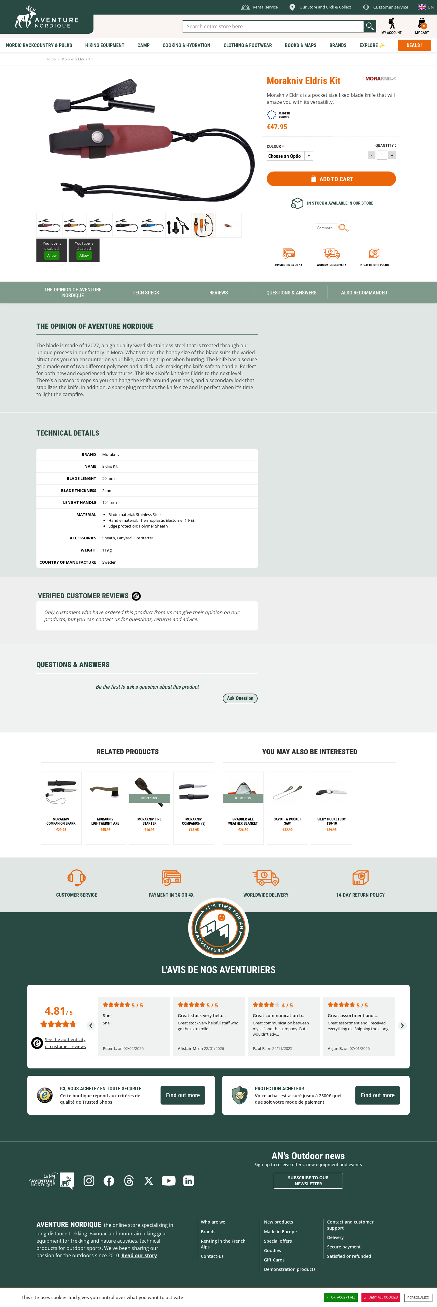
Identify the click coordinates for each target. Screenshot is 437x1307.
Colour (274, 146)
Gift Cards (274, 1260)
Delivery (335, 1237)
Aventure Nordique (68, 1224)
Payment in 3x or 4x (288, 264)
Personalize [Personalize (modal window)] (418, 1297)
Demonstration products (290, 1269)
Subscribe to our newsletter (308, 1180)
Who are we (213, 1222)
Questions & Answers (291, 293)
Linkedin (188, 1180)
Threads (128, 1180)
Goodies (272, 1250)
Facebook (108, 1180)
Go (370, 26)
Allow (51, 255)
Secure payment (344, 1247)
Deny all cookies (381, 1297)
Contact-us (212, 1256)
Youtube (168, 1180)
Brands (208, 1231)
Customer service (76, 895)
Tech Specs (146, 293)
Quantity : (385, 145)
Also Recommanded (364, 293)
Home (51, 59)
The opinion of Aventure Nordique (72, 292)
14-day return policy (374, 264)
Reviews (218, 293)
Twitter (148, 1180)
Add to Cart (336, 179)
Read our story (139, 1255)
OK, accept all (340, 1297)
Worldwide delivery (331, 264)
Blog (52, 1180)
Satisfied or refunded (349, 1256)
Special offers (278, 1241)
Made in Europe (280, 1231)
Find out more (183, 1095)
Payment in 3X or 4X (171, 895)
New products (278, 1222)
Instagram (88, 1180)
